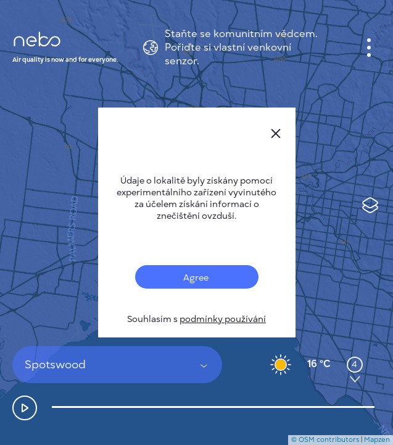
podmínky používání (223, 319)
